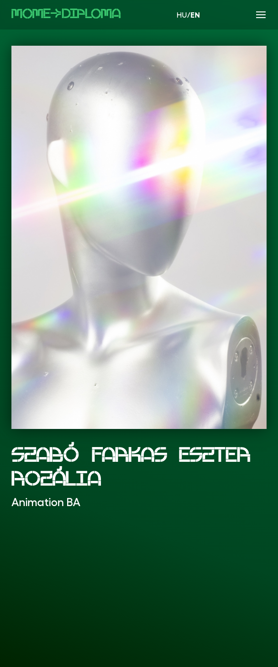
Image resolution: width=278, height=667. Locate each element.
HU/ (188, 14)
